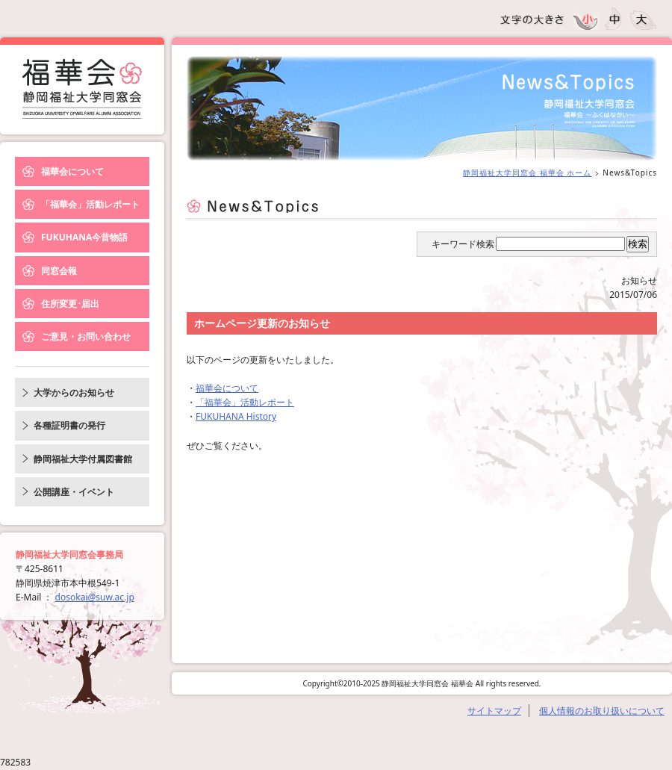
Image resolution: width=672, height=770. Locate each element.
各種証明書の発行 (69, 425)
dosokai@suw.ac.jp (94, 597)
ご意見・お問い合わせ (86, 336)
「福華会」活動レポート (90, 204)
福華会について (72, 171)
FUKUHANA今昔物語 (84, 237)
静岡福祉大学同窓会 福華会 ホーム (527, 172)
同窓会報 (59, 270)
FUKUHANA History (236, 416)
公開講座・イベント (74, 491)
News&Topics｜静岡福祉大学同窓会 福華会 (82, 88)
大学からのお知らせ (74, 392)
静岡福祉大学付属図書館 (83, 459)
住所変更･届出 (70, 303)
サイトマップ (494, 710)
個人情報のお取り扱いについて (602, 710)
